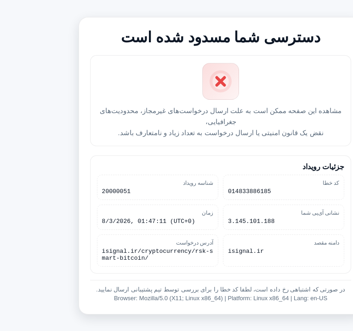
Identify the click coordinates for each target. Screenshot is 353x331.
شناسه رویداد (154, 180)
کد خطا (287, 180)
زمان (163, 211)
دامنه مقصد (282, 243)
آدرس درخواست (150, 243)
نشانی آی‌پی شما (276, 211)
